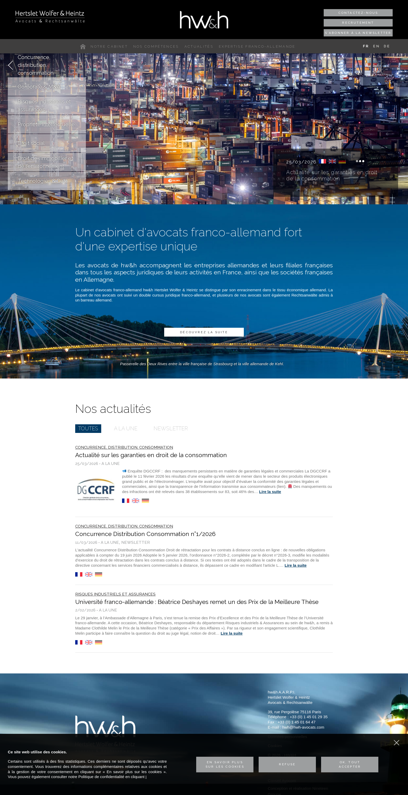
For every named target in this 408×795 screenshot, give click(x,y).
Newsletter (171, 428)
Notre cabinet (109, 46)
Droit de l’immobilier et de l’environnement (45, 162)
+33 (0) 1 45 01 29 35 (309, 717)
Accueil (84, 46)
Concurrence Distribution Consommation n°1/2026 (145, 534)
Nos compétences (156, 46)
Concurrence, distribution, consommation (35, 65)
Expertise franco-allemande (257, 46)
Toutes (88, 428)
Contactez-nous (358, 13)
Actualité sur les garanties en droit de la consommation (331, 175)
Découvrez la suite (204, 332)
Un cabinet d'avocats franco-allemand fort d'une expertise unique (188, 239)
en (332, 161)
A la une (125, 428)
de (342, 161)
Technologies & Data (43, 181)
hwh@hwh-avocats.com (303, 727)
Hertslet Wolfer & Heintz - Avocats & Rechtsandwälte (50, 16)
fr (322, 161)
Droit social (31, 143)
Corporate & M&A (39, 87)
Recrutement (358, 22)
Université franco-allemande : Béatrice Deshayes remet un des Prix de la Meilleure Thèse (196, 601)
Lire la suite (270, 491)
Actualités (198, 46)
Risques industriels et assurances (44, 105)
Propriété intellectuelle (46, 124)
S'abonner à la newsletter (358, 33)
